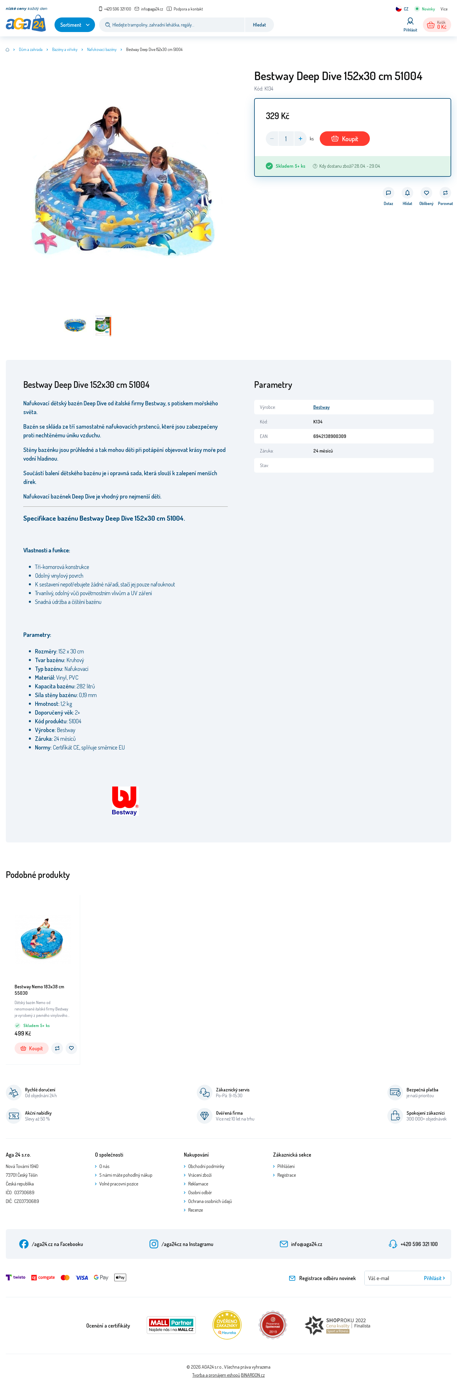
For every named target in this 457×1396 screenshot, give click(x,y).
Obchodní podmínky (206, 1166)
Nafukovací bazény (102, 49)
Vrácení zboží (200, 1175)
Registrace (286, 1175)
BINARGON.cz (253, 1375)
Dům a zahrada (31, 49)
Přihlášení (286, 1166)
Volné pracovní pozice (118, 1184)
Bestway (321, 407)
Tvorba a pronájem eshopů (216, 1375)
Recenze (195, 1210)
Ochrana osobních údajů (210, 1201)
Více (444, 8)
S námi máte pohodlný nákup (125, 1175)
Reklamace (198, 1184)
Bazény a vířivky (65, 49)
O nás (104, 1166)
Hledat (259, 25)
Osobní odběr (200, 1192)
